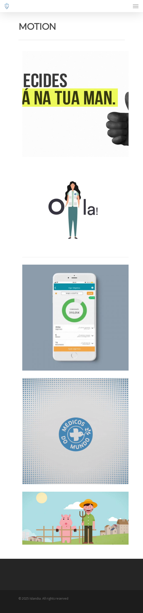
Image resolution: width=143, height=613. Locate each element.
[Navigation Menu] (135, 6)
